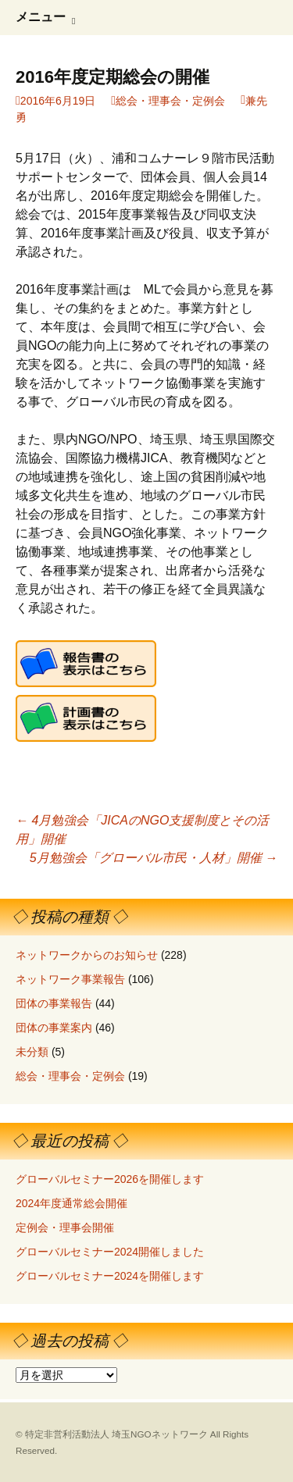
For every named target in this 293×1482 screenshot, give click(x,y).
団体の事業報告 (54, 1003)
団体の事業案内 (54, 1027)
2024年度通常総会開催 (71, 1203)
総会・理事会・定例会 (170, 100)
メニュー (41, 16)
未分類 (32, 1052)
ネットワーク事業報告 (70, 979)
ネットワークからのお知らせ (87, 955)
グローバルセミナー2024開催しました (110, 1251)
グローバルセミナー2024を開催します (110, 1276)
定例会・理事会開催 (65, 1227)
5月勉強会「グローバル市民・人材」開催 (153, 857)
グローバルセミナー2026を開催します (110, 1179)
